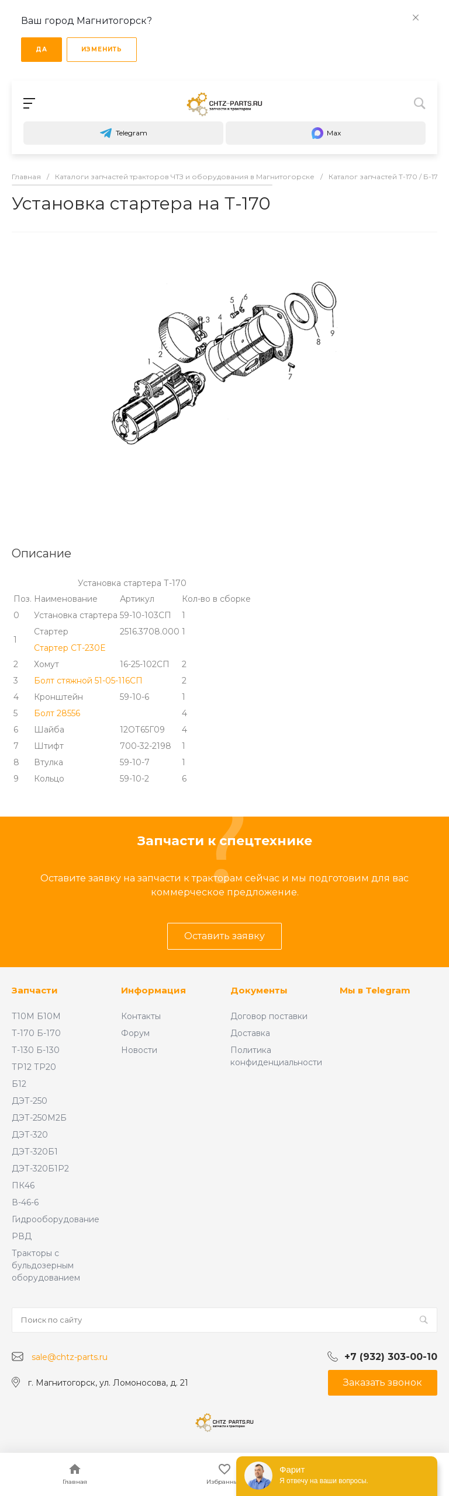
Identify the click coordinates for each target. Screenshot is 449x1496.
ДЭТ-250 (29, 1101)
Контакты (141, 1016)
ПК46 (23, 1185)
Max (325, 133)
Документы (259, 990)
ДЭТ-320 (30, 1134)
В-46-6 (25, 1202)
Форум (135, 1033)
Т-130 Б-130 (36, 1050)
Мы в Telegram (375, 990)
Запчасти (35, 990)
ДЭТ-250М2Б (39, 1118)
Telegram (123, 133)
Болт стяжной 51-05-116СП (88, 680)
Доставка (250, 1033)
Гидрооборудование (55, 1219)
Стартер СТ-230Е (69, 648)
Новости (139, 1050)
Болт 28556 (57, 713)
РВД (22, 1236)
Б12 (19, 1084)
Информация (153, 990)
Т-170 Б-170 (36, 1033)
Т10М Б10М (36, 1016)
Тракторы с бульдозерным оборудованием (46, 1265)
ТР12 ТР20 (34, 1067)
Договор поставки (269, 1016)
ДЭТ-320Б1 (35, 1151)
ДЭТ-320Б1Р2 (40, 1168)
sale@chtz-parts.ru (70, 1357)
